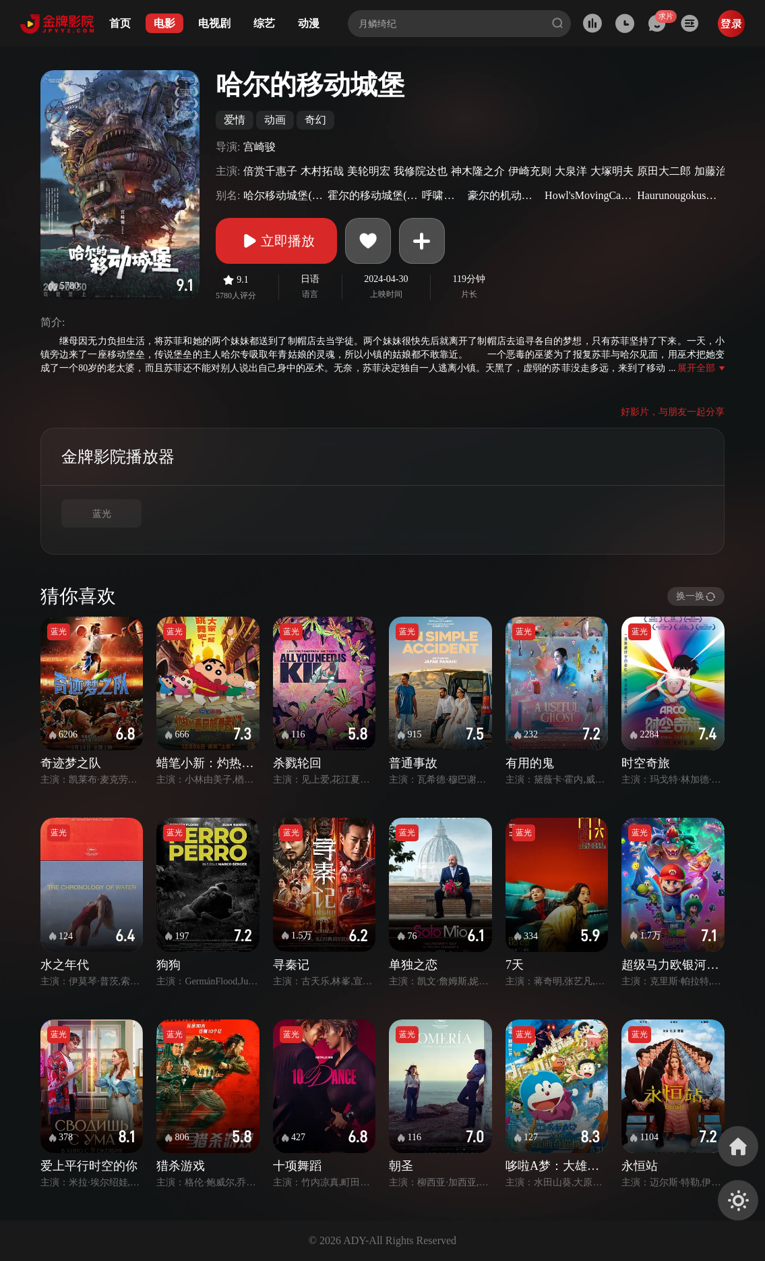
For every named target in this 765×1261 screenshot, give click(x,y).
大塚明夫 (612, 171)
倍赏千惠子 (270, 171)
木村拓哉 (322, 171)
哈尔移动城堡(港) (283, 195)
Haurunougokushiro (679, 195)
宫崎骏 (259, 146)
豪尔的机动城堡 (504, 195)
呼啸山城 (443, 195)
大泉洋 (571, 171)
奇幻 (315, 119)
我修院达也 (421, 171)
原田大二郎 (664, 171)
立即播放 (276, 240)
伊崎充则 (529, 171)
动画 (275, 119)
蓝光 (101, 514)
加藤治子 (715, 171)
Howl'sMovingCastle (589, 195)
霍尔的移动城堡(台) (373, 195)
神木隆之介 (478, 171)
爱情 (234, 119)
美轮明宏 (368, 171)
